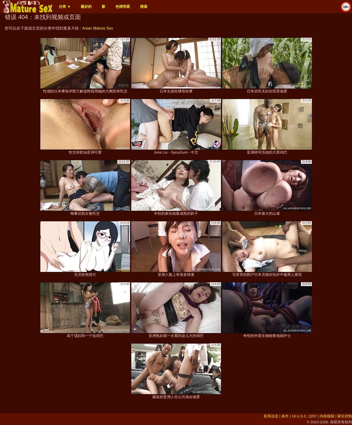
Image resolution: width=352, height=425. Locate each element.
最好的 (86, 6)
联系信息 (271, 416)
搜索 (143, 6)
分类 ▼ (65, 6)
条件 (285, 416)
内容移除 (327, 416)
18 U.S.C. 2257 (304, 416)
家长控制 (344, 416)
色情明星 (122, 6)
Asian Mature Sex (97, 28)
